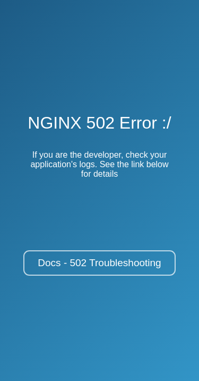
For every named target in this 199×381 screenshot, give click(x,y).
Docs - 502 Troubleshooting (99, 262)
